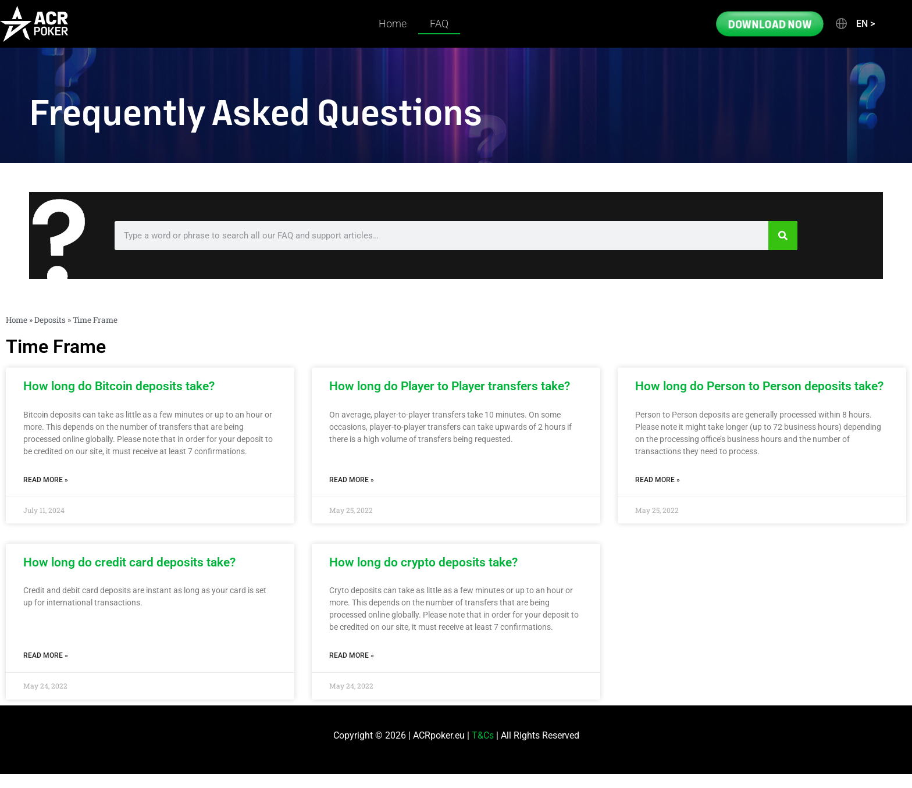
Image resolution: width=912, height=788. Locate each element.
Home (393, 23)
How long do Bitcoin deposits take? (119, 386)
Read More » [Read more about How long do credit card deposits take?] (45, 655)
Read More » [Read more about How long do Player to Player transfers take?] (351, 480)
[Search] (782, 235)
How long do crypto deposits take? (423, 562)
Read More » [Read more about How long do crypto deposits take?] (351, 655)
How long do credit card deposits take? (129, 562)
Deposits (50, 320)
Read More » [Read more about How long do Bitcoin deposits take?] (45, 480)
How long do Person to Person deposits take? (759, 386)
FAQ (439, 23)
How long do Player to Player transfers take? (449, 386)
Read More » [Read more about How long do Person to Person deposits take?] (657, 480)
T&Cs (483, 735)
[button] (854, 24)
